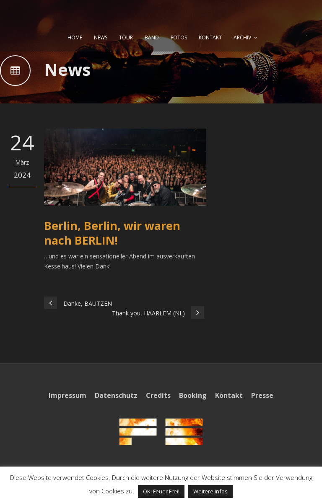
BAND (152, 37)
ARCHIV (242, 37)
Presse (262, 395)
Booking (193, 395)
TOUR (126, 37)
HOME (75, 37)
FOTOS (179, 37)
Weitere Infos (210, 491)
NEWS (100, 37)
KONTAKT (210, 37)
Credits (158, 395)
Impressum (67, 395)
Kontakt (229, 395)
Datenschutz (116, 395)
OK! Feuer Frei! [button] (161, 491)
